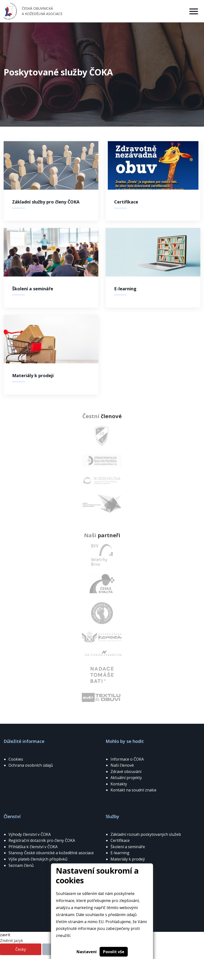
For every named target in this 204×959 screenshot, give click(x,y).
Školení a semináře (127, 846)
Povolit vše (113, 951)
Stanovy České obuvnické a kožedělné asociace (51, 852)
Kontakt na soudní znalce (133, 790)
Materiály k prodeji (127, 859)
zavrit (5, 935)
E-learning (119, 852)
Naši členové (122, 765)
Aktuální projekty (126, 777)
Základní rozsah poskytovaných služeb (145, 834)
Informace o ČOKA (127, 759)
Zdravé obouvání (125, 771)
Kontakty (118, 784)
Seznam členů (21, 865)
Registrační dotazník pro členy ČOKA (41, 840)
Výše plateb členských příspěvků (38, 859)
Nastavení (86, 951)
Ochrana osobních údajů (30, 765)
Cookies (15, 759)
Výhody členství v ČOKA (29, 834)
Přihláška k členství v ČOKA (33, 846)
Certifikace (120, 840)
